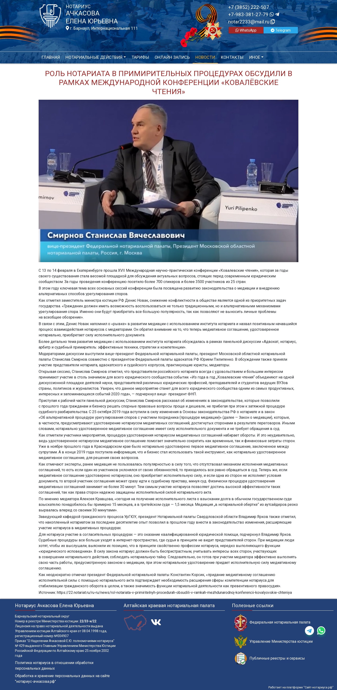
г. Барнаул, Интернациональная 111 (102, 28)
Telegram (281, 30)
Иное (254, 57)
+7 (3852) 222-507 (248, 7)
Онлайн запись (172, 57)
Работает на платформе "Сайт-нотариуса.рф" (300, 687)
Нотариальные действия (94, 57)
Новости (205, 57)
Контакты (232, 57)
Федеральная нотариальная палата (272, 622)
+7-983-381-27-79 (253, 14)
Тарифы (140, 57)
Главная (50, 57)
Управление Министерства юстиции (273, 642)
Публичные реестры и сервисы (269, 658)
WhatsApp (245, 30)
